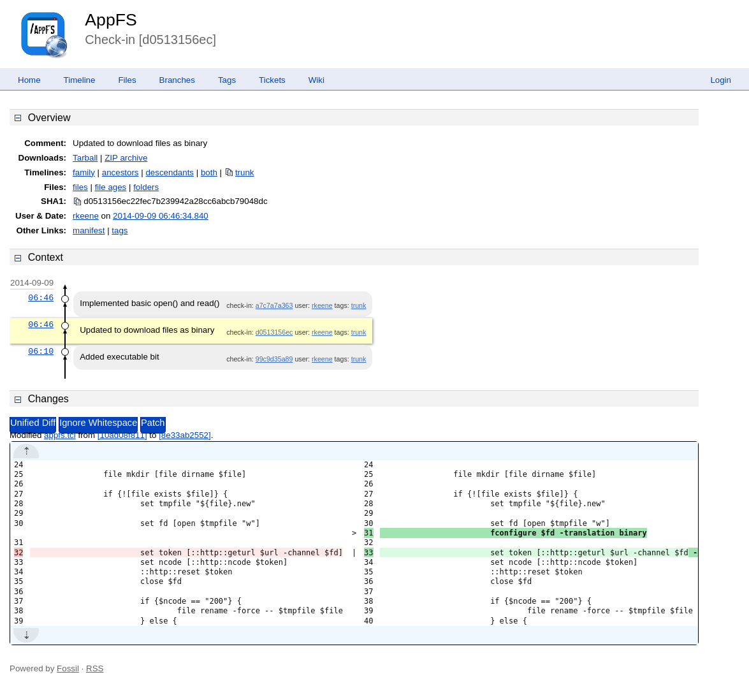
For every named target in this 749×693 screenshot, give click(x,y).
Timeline (80, 80)
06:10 (41, 351)
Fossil (68, 668)
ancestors (120, 172)
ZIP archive (126, 158)
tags (119, 230)
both (209, 172)
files (80, 187)
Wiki (316, 80)
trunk (244, 172)
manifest (89, 230)
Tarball (85, 158)
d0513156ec (274, 332)
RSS (94, 668)
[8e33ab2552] (185, 435)
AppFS (111, 19)
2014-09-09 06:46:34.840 (160, 216)
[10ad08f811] (122, 435)
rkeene (86, 216)
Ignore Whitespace (98, 423)
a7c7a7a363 (274, 305)
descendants (169, 172)
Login (720, 80)
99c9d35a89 (274, 359)
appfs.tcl (60, 435)
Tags (227, 80)
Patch (152, 423)
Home (29, 80)
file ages (111, 187)
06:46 (41, 297)
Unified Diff (32, 423)
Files (127, 80)
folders (146, 187)
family (84, 172)
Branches (177, 80)
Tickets (272, 80)
